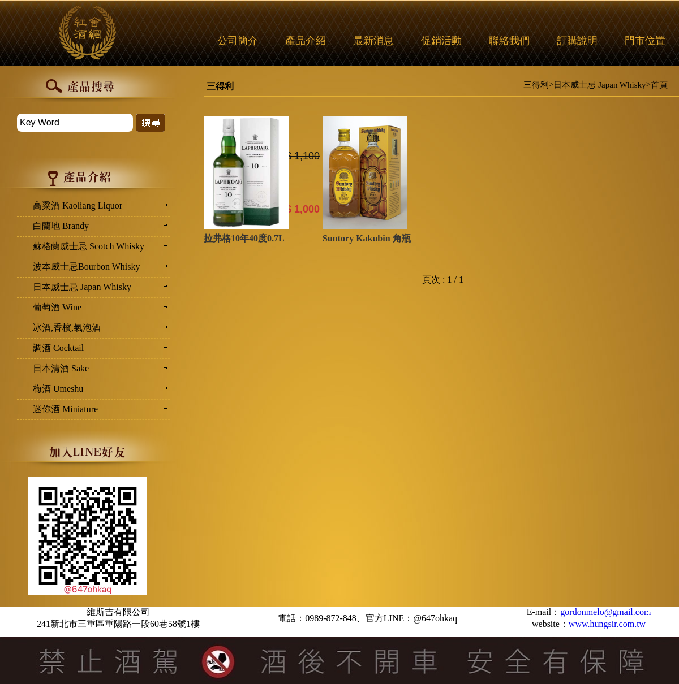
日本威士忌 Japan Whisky (599, 84)
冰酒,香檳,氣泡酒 (67, 327)
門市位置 (645, 40)
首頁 (659, 84)
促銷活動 (441, 40)
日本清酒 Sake (61, 368)
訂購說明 (577, 40)
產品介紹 (305, 40)
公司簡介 (237, 40)
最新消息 (373, 40)
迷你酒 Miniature (65, 409)
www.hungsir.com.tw (607, 624)
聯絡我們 (509, 40)
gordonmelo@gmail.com (605, 612)
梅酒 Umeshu (58, 388)
